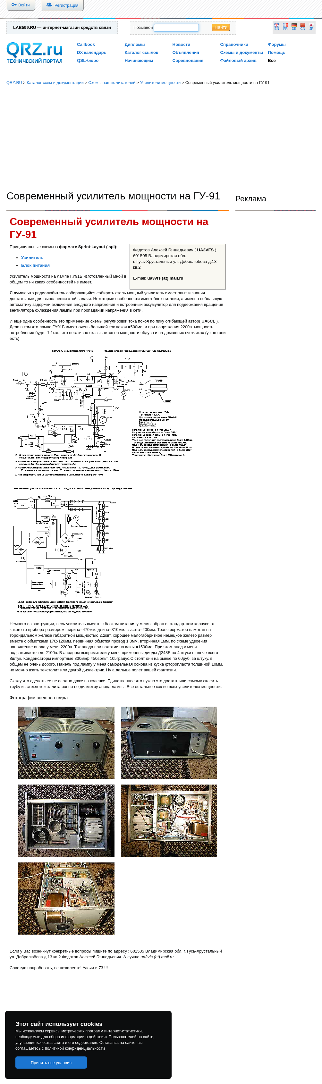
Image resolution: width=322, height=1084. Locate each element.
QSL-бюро (87, 60)
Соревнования (188, 60)
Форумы (277, 44)
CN (303, 28)
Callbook (86, 44)
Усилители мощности (160, 82)
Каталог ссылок (141, 52)
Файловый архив (238, 60)
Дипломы (135, 44)
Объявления (186, 52)
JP (311, 28)
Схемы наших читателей (111, 82)
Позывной (143, 27)
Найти (221, 27)
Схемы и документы (241, 52)
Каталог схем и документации (55, 82)
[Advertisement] (161, 138)
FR (285, 28)
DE (294, 28)
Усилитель (32, 257)
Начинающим (139, 60)
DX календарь (91, 52)
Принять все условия (51, 1062)
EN (277, 28)
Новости (182, 44)
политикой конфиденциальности (75, 1048)
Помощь (276, 52)
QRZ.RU (14, 82)
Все (271, 60)
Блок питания (35, 265)
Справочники (234, 44)
